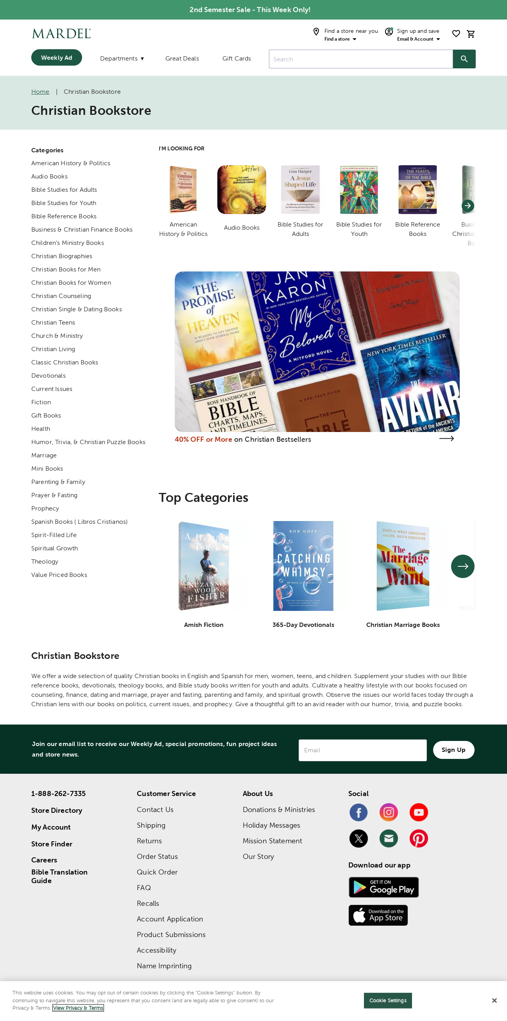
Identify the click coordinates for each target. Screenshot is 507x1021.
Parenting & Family (58, 481)
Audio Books (49, 176)
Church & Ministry (57, 335)
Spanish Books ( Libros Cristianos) (79, 521)
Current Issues (51, 389)
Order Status (157, 856)
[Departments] (121, 60)
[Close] (494, 1000)
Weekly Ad (56, 57)
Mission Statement (273, 841)
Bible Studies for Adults (64, 189)
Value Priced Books (59, 574)
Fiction (41, 402)
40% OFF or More (203, 439)
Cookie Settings (388, 1000)
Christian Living (53, 349)
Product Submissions (171, 934)
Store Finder (51, 844)
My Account (51, 827)
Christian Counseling (61, 296)
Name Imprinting (164, 966)
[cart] (471, 33)
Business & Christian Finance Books (82, 229)
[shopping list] (456, 33)
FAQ (143, 888)
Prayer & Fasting (54, 495)
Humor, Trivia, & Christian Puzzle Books (88, 442)
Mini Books (47, 468)
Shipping (151, 825)
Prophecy (45, 508)
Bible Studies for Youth (63, 203)
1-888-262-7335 (58, 793)
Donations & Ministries (279, 809)
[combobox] (361, 59)
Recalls (148, 903)
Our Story (258, 856)
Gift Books (46, 415)
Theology (44, 561)
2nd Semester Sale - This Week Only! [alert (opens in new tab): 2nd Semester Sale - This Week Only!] (250, 9)
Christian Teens (53, 322)
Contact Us (155, 809)
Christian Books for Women (71, 282)
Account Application (170, 919)
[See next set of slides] (463, 566)
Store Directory (56, 810)
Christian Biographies (61, 256)
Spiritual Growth (54, 548)
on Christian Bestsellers (273, 439)
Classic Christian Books (64, 362)
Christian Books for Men (65, 269)
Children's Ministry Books (67, 242)
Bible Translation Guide (59, 876)
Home (40, 91)
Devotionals (48, 375)
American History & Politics (70, 163)
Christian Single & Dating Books (76, 309)
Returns (149, 841)
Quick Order (157, 872)
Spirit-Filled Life (54, 535)
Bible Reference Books (64, 216)
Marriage (44, 455)
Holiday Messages (271, 825)
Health (40, 428)
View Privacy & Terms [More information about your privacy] (78, 1008)
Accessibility (156, 950)
